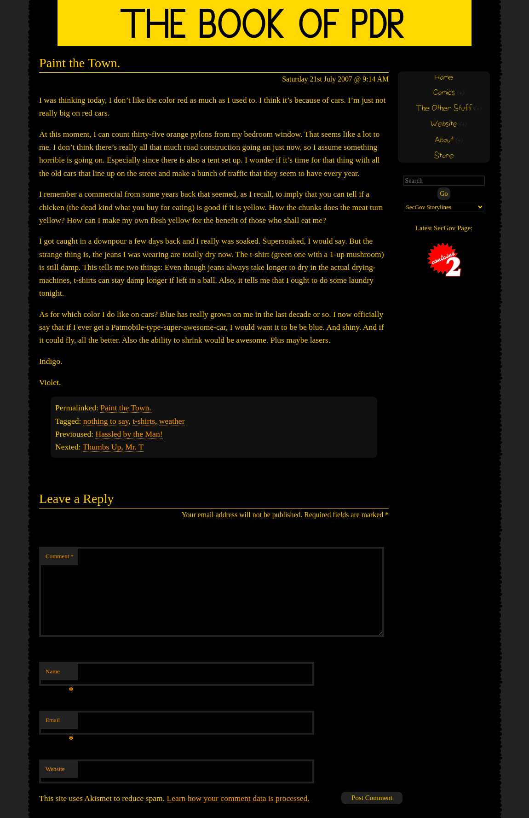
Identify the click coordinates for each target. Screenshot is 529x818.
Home (444, 77)
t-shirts (143, 421)
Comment (60, 556)
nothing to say (106, 421)
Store (444, 156)
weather (172, 421)
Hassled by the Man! (128, 433)
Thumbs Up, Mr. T (113, 446)
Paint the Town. (125, 407)
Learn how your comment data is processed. (238, 798)
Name (60, 674)
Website (55, 768)
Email (60, 723)
